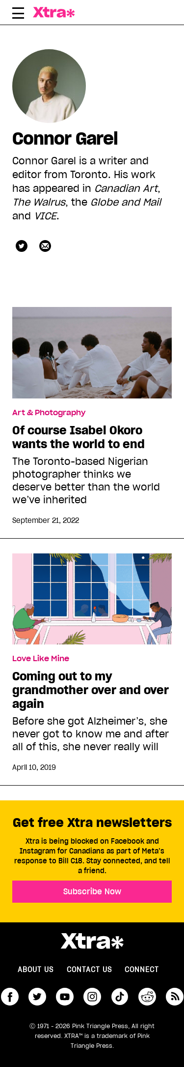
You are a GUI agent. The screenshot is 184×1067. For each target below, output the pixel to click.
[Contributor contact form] (45, 246)
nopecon (21, 246)
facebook (10, 997)
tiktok (120, 997)
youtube (65, 997)
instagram (92, 997)
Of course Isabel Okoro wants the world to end (78, 437)
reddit (147, 997)
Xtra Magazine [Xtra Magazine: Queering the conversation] (56, 12)
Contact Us (89, 969)
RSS (175, 997)
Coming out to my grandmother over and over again (90, 690)
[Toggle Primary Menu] (18, 14)
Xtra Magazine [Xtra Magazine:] (92, 941)
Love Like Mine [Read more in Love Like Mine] (40, 658)
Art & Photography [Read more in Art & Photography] (48, 412)
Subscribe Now (92, 891)
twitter (37, 997)
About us (35, 969)
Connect (142, 969)
